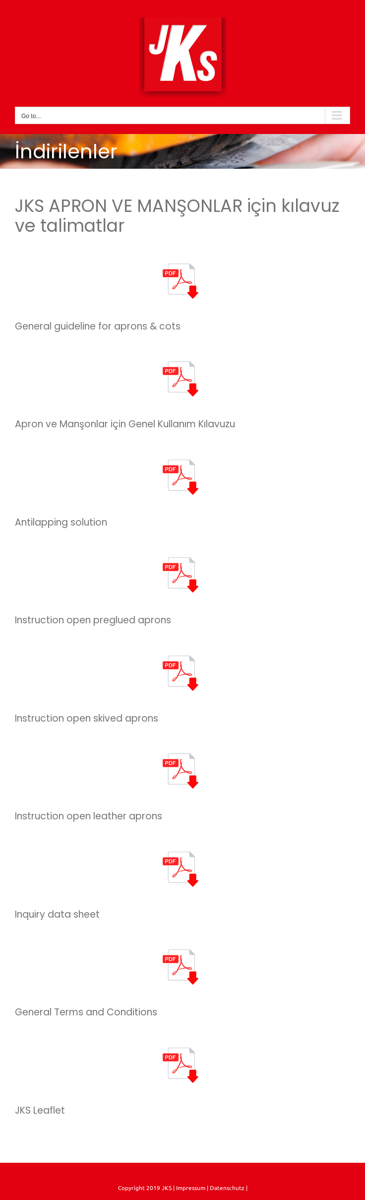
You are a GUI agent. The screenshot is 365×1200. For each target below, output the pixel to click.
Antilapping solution (61, 522)
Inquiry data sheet (57, 914)
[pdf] (182, 265)
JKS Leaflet (40, 1110)
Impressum (190, 1188)
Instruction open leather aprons (88, 816)
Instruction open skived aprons (86, 718)
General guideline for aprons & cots (98, 326)
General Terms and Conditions (86, 1012)
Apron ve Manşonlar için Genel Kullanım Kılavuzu (125, 424)
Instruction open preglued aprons (93, 620)
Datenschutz (228, 1188)
